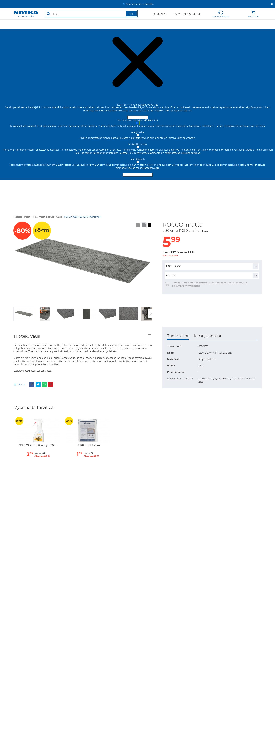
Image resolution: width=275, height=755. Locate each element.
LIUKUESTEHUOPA (88, 445)
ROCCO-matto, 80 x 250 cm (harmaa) (82, 217)
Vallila (214, 24)
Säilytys (133, 24)
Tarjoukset (20, 24)
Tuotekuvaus (26, 336)
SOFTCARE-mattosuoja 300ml (38, 445)
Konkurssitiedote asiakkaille (139, 4)
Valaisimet (168, 24)
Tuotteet (17, 217)
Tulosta (19, 384)
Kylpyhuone (254, 24)
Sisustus (150, 24)
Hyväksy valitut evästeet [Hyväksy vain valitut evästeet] (137, 174)
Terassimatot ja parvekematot (47, 217)
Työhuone (117, 24)
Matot (79, 24)
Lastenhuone (233, 24)
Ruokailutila (97, 24)
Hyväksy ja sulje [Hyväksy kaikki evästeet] (138, 117)
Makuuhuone (60, 24)
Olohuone (40, 24)
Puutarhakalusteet (192, 24)
